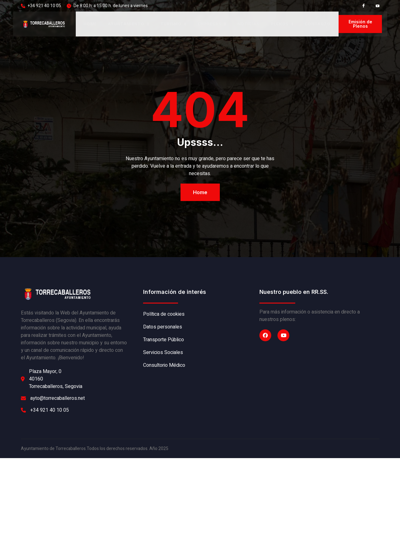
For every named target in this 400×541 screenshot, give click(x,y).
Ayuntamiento (128, 24)
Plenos (282, 24)
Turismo (173, 24)
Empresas (212, 24)
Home (90, 24)
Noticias (249, 24)
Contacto (318, 24)
